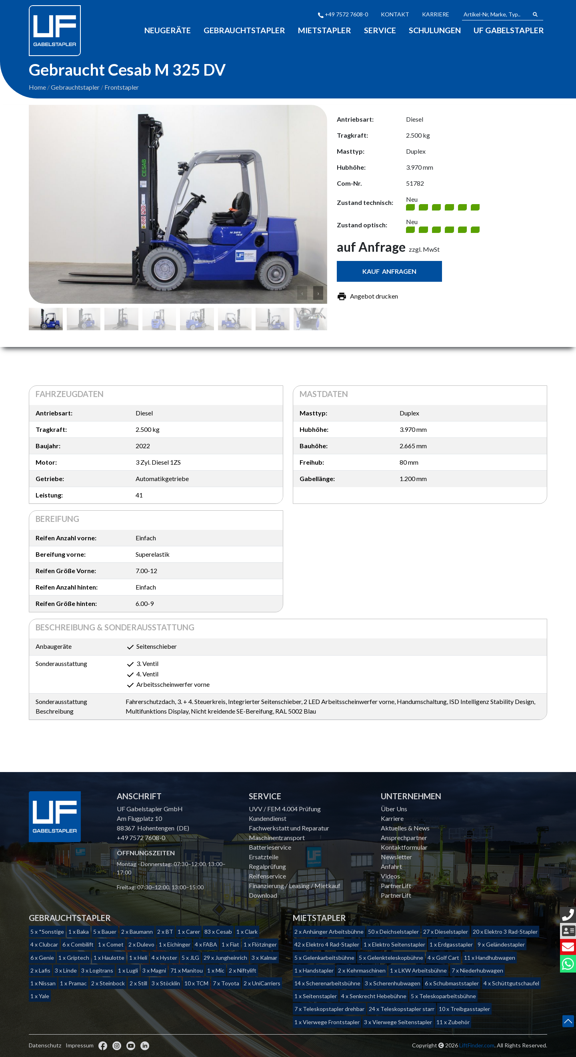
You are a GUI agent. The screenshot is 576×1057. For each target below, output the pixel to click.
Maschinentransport (277, 837)
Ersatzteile (263, 856)
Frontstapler (121, 88)
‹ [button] (302, 293)
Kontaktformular (404, 847)
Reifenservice (267, 876)
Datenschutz (45, 1045)
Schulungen (434, 30)
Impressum (80, 1045)
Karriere (435, 14)
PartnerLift (396, 885)
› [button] (318, 293)
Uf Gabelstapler (509, 30)
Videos (390, 876)
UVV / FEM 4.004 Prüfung (285, 808)
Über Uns (394, 808)
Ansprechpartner (404, 837)
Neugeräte (165, 30)
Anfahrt (391, 866)
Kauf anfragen (389, 272)
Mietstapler (323, 30)
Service (378, 30)
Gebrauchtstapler (243, 30)
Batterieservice (270, 847)
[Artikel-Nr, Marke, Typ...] (495, 14)
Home (37, 88)
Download (263, 895)
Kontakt (395, 14)
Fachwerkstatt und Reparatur (289, 828)
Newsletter (396, 856)
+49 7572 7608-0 (343, 14)
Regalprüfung (267, 866)
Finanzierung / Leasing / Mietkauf (294, 885)
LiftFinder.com (476, 1045)
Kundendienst (267, 818)
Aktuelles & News (405, 828)
